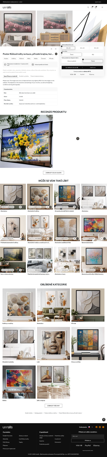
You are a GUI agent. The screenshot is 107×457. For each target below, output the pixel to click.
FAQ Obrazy (6, 442)
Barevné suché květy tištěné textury (92, 274)
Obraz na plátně (71, 61)
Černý (71, 54)
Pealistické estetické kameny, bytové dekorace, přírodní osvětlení (39, 274)
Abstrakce (4, 211)
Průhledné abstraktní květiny (9, 242)
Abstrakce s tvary (60, 274)
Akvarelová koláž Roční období (64, 211)
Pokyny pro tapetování (9, 448)
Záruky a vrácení (23, 435)
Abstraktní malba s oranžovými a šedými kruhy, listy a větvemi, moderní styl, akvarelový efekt (39, 242)
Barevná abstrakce (87, 242)
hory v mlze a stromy (7, 274)
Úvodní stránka (28, 413)
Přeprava (5, 445)
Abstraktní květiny (33, 211)
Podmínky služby (59, 435)
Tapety (21, 442)
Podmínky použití (44, 444)
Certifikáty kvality (24, 439)
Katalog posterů (38, 413)
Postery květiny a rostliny (50, 413)
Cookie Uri (58, 439)
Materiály (5, 439)
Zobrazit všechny (53, 405)
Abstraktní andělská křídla (63, 242)
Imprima (41, 441)
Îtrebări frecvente (7, 435)
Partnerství (58, 442)
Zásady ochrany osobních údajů (46, 436)
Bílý (93, 54)
